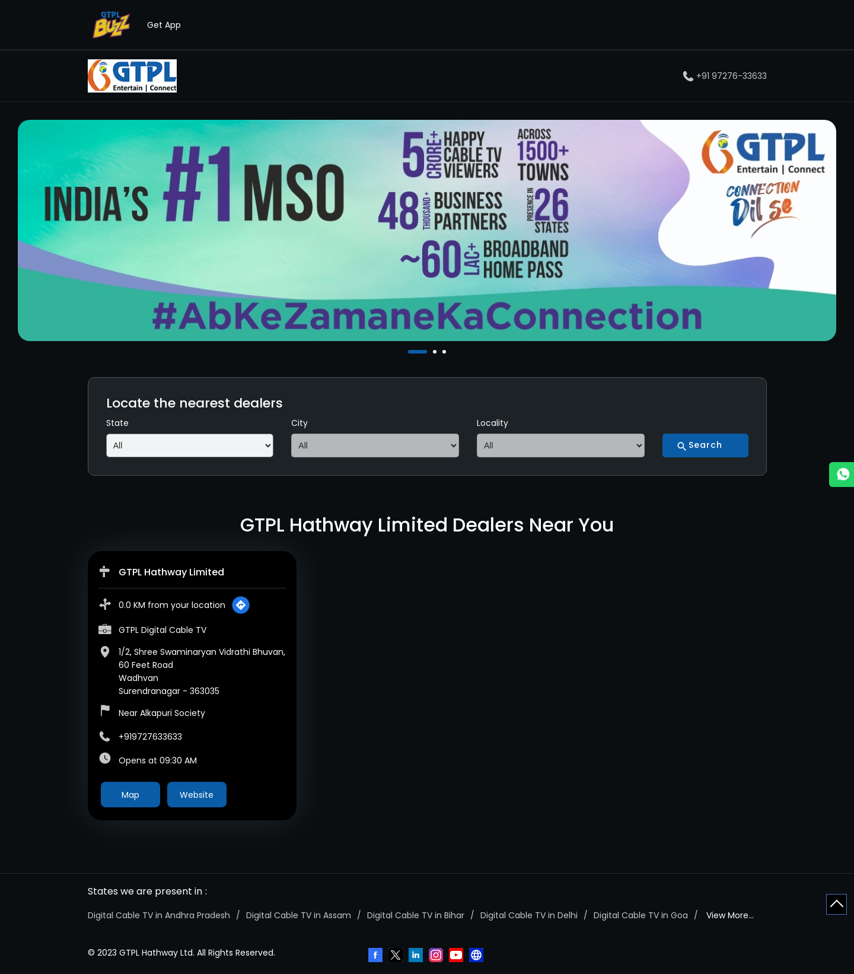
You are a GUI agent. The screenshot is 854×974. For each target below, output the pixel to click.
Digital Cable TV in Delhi (529, 915)
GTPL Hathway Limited (171, 572)
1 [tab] (411, 352)
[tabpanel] (427, 231)
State (117, 423)
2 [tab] (436, 352)
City (299, 423)
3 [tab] (445, 352)
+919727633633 (150, 737)
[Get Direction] (240, 605)
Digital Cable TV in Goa (641, 915)
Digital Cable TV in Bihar (415, 915)
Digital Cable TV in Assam (298, 915)
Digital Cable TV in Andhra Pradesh (159, 915)
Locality (492, 423)
